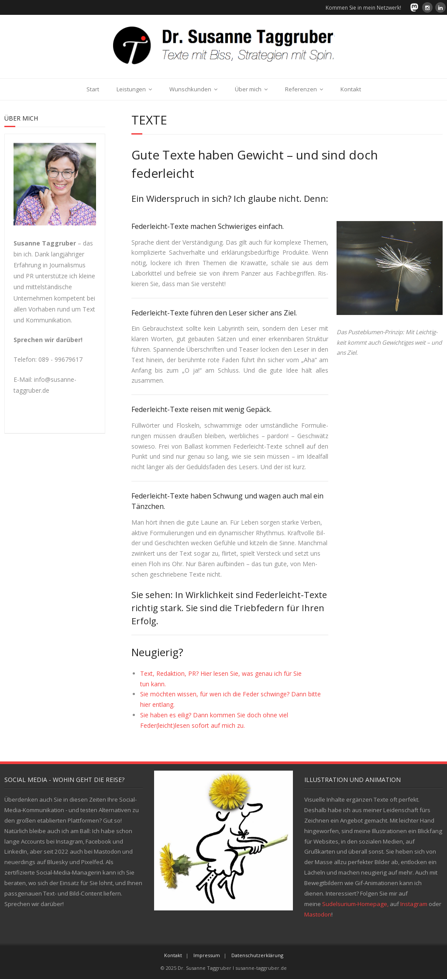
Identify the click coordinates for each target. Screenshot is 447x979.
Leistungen (131, 89)
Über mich (248, 89)
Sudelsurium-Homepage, (355, 904)
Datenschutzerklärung (257, 955)
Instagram (413, 904)
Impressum (206, 955)
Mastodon (317, 914)
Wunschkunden (190, 89)
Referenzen (301, 89)
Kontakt (350, 89)
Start (92, 89)
